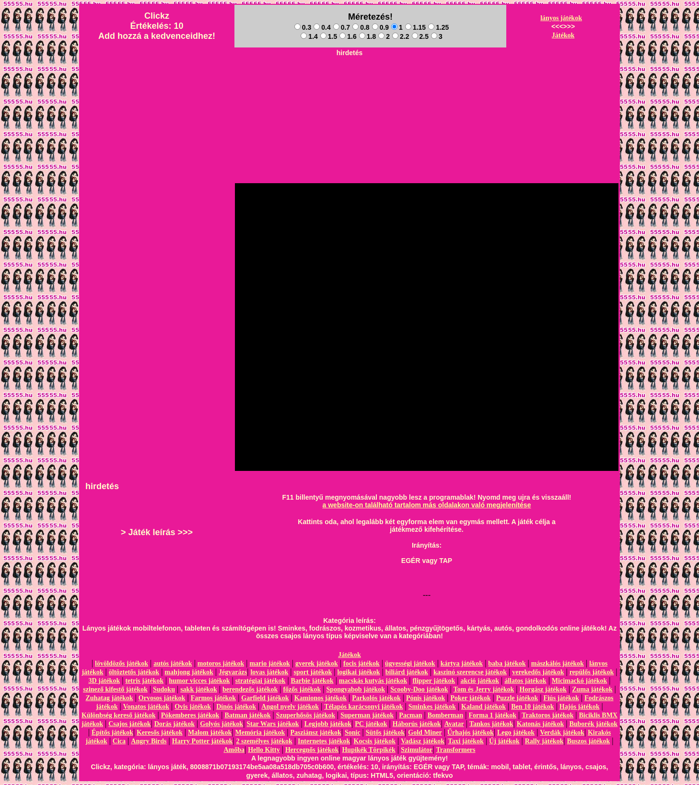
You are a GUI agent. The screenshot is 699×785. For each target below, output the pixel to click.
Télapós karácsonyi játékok (363, 706)
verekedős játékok (538, 672)
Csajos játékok (129, 723)
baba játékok (506, 663)
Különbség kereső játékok (119, 715)
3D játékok (104, 680)
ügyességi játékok (410, 663)
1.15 (415, 27)
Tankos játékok (491, 723)
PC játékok (371, 723)
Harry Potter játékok (202, 741)
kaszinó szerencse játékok (470, 672)
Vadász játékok (422, 741)
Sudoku (164, 689)
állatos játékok (525, 680)
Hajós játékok (579, 706)
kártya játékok (462, 663)
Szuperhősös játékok (305, 715)
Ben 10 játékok (532, 706)
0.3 (302, 27)
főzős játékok (302, 689)
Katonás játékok (540, 723)
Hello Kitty (264, 749)
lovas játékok (269, 672)
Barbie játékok (312, 680)
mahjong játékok (188, 672)
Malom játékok (210, 732)
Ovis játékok (193, 706)
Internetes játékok (324, 741)
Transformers (455, 749)
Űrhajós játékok (470, 732)
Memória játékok (260, 732)
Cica (119, 741)
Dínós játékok (236, 706)
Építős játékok (112, 732)
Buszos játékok (588, 741)
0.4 (322, 27)
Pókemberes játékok (190, 715)
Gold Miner (425, 732)
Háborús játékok (417, 723)
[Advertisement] (349, 82)
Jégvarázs (233, 672)
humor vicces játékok (199, 680)
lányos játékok (561, 18)
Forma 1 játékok (493, 715)
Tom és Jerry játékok (484, 689)
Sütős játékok (385, 732)
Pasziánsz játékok (316, 732)
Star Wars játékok (272, 723)
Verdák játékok (562, 732)
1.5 (328, 36)
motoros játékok (221, 663)
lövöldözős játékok (121, 663)
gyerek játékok (316, 663)
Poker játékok (470, 698)
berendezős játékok (250, 689)
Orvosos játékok (162, 698)
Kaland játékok (483, 706)
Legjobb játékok (327, 723)
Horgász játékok (543, 689)
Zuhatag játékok (109, 698)
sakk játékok (198, 689)
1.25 (438, 27)
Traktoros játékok (547, 715)
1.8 (367, 36)
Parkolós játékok (376, 698)
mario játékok (269, 663)
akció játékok (479, 680)
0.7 (341, 27)
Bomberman (446, 715)
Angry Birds (148, 741)
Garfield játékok (265, 698)
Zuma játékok (592, 689)
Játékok (563, 35)
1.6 (347, 36)
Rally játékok (544, 741)
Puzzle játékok (517, 698)
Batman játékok (247, 715)
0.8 (360, 27)
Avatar (454, 723)
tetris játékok (144, 680)
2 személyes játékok (264, 741)
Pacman (410, 715)
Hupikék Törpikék (368, 749)
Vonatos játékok (146, 706)
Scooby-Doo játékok (419, 689)
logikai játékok (358, 672)
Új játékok (504, 741)
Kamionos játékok (320, 698)
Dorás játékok (174, 723)
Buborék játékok (593, 723)
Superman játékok (367, 715)
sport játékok (313, 672)
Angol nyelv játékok (290, 706)
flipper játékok (433, 680)
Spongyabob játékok (355, 689)
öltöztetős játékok (134, 672)
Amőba (234, 749)
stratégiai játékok (260, 680)
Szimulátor (416, 749)
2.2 (400, 36)
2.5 (420, 36)
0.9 (380, 27)
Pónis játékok (425, 698)
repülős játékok (592, 672)
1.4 (309, 36)
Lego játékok (516, 732)
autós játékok (172, 663)
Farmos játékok (213, 698)
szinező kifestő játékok (115, 689)
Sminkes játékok (432, 706)
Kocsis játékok (375, 741)
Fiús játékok (561, 698)
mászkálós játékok (557, 663)
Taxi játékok (466, 741)
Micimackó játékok (579, 680)
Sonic (353, 732)
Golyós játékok (221, 723)
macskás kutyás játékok (373, 680)
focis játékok (361, 663)
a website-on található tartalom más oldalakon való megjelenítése (427, 505)
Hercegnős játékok (311, 749)
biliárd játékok (406, 672)
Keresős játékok (160, 732)
